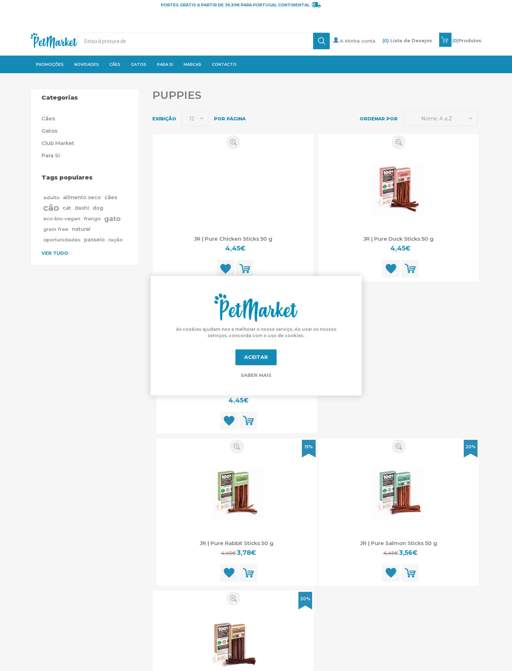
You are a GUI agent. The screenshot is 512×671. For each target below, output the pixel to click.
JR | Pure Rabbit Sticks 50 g (236, 543)
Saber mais (256, 375)
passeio (94, 239)
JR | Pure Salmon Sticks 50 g (398, 543)
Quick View (233, 142)
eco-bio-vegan (61, 218)
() (466, 40)
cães (111, 197)
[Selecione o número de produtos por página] (195, 118)
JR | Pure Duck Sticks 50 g (399, 238)
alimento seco (82, 197)
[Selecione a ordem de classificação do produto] (440, 118)
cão (51, 208)
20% (471, 446)
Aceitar (256, 357)
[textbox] (195, 41)
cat (67, 208)
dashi (82, 208)
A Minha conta (354, 40)
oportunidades (62, 239)
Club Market (58, 143)
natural (81, 229)
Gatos (49, 130)
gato (112, 218)
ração (115, 239)
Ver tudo (55, 253)
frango (92, 218)
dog (98, 208)
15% (308, 446)
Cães (48, 118)
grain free (55, 229)
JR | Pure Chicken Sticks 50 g (233, 238)
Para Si (51, 155)
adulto (51, 197)
